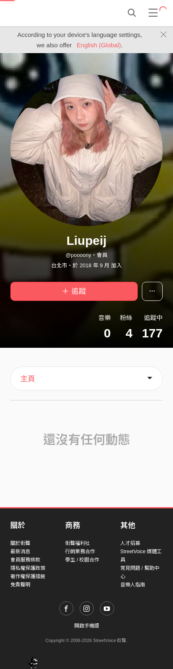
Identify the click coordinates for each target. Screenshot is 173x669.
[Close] (163, 35)
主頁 (27, 379)
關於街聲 (20, 543)
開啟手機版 (86, 626)
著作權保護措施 (27, 576)
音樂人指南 (132, 585)
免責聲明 (20, 585)
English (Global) (99, 45)
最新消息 (20, 551)
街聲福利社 (77, 543)
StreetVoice (44, 13)
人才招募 (130, 543)
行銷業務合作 (80, 551)
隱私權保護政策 (27, 568)
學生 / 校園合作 (82, 560)
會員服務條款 (25, 560)
